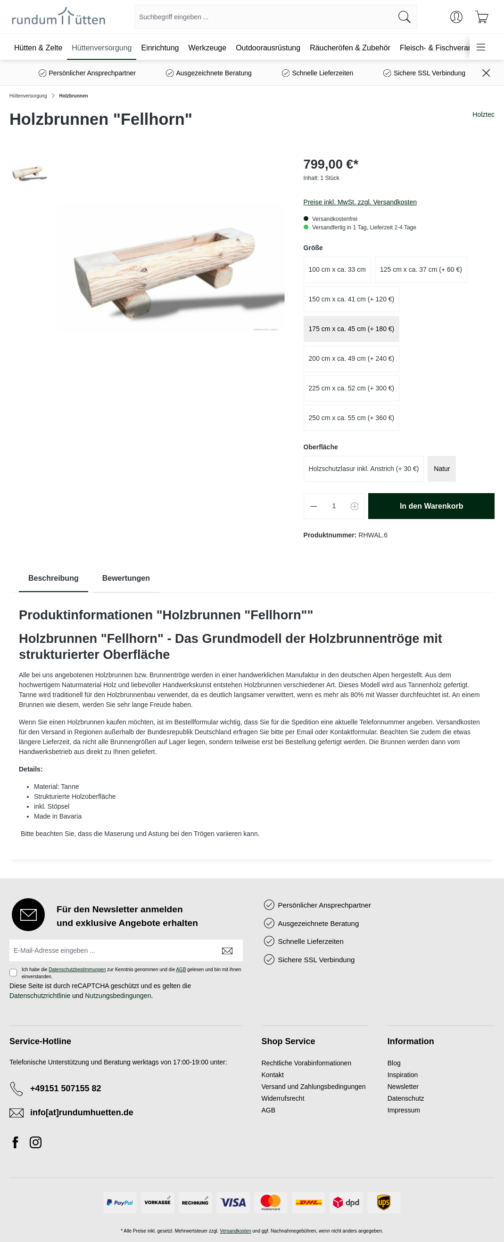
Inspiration (403, 1075)
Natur (442, 468)
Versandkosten (235, 1231)
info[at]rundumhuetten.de (81, 1112)
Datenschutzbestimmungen (77, 969)
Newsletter (403, 1086)
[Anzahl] (334, 506)
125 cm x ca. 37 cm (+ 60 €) (421, 269)
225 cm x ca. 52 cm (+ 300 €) (352, 388)
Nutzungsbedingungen (118, 995)
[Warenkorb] (482, 17)
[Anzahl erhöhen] (355, 506)
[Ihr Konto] (456, 17)
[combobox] (263, 17)
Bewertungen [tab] (126, 578)
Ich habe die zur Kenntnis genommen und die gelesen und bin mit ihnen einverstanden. (131, 973)
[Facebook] (17, 1144)
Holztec (483, 114)
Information (411, 1041)
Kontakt (273, 1075)
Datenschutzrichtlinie (39, 995)
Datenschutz (406, 1098)
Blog (394, 1063)
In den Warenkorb (431, 506)
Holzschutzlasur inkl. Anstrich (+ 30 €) (364, 468)
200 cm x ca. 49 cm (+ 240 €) (352, 358)
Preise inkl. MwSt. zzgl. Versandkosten (360, 202)
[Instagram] (35, 1144)
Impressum (404, 1110)
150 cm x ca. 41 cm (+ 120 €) (352, 299)
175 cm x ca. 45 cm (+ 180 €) (352, 329)
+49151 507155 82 (65, 1088)
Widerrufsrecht (283, 1098)
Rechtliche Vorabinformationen (307, 1063)
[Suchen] (404, 17)
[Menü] (481, 47)
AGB (181, 969)
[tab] (53, 579)
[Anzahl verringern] (313, 506)
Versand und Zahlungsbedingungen (314, 1086)
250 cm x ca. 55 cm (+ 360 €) (352, 418)
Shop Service (288, 1041)
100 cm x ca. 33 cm (337, 269)
